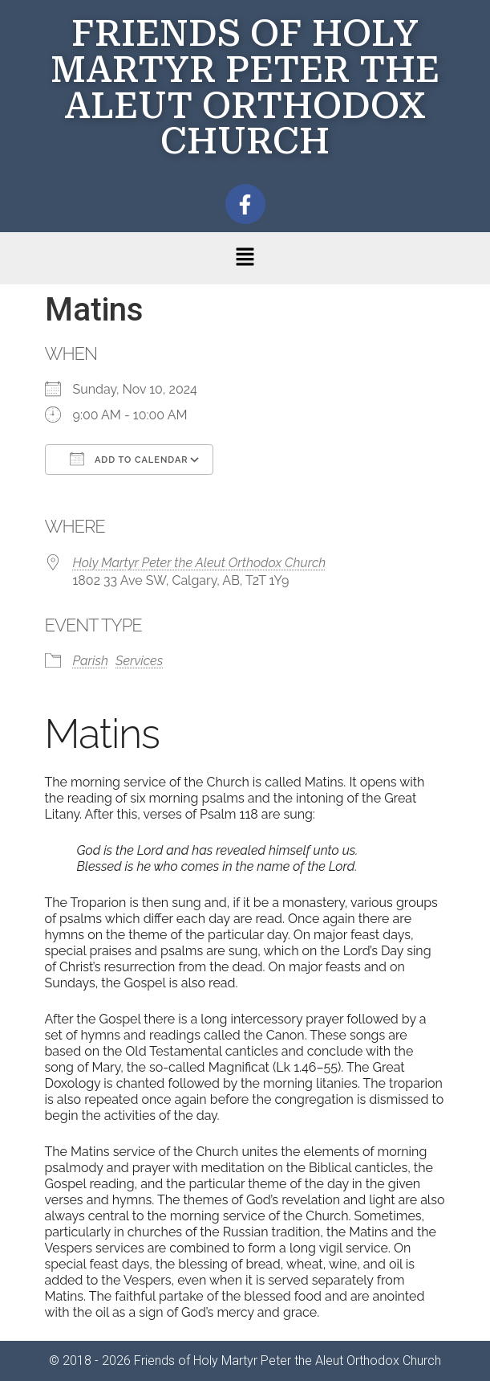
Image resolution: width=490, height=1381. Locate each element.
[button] (245, 258)
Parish (90, 660)
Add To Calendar (129, 458)
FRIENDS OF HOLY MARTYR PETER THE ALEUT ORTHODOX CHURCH (245, 87)
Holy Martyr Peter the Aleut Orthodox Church (199, 562)
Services (139, 660)
